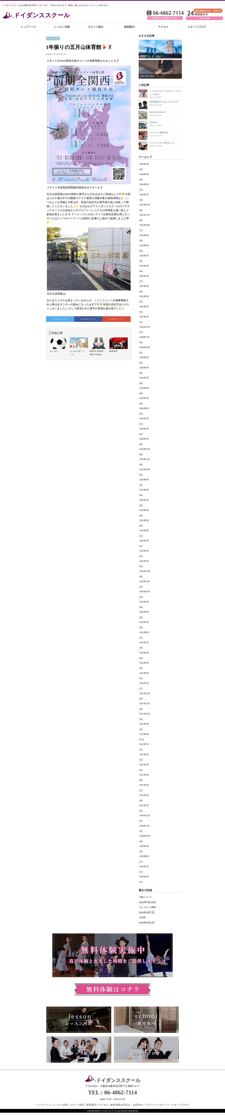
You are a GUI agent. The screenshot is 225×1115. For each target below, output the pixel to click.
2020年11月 (144, 826)
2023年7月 (144, 500)
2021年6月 (144, 754)
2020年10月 (144, 836)
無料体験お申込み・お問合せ (126, 1104)
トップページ (28, 26)
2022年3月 (144, 663)
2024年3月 (144, 418)
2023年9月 (144, 480)
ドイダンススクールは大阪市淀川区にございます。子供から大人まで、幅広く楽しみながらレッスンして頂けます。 (56, 5)
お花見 (142, 917)
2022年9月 (144, 602)
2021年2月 (144, 795)
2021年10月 (144, 714)
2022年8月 (144, 612)
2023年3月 (144, 541)
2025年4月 (144, 286)
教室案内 (129, 26)
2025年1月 (144, 317)
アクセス (163, 26)
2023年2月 (144, 551)
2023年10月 (144, 469)
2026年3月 (144, 174)
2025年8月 (144, 245)
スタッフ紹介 (96, 26)
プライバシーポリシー (157, 1104)
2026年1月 (144, 195)
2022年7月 (144, 622)
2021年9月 (144, 724)
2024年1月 (144, 439)
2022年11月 (144, 581)
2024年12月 (144, 327)
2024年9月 (144, 357)
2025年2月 (144, 307)
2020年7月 (144, 866)
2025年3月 (144, 296)
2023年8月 (144, 490)
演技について (145, 897)
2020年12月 (144, 815)
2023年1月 (144, 561)
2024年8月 (144, 368)
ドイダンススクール (42, 15)
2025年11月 (144, 215)
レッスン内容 (62, 26)
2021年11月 (144, 703)
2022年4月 (144, 653)
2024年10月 (144, 347)
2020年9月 (144, 846)
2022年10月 (144, 591)
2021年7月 (144, 744)
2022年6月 (144, 632)
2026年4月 (144, 164)
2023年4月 (144, 530)
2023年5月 (144, 520)
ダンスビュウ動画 (147, 907)
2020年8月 (144, 856)
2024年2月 (144, 429)
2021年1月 (144, 805)
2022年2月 (144, 673)
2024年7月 (144, 378)
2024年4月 (144, 408)
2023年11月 (144, 459)
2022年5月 (144, 642)
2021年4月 (144, 775)
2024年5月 (144, 398)
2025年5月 (144, 276)
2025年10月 (144, 225)
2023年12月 (144, 449)
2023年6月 (144, 510)
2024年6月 (144, 388)
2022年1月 (144, 683)
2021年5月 (144, 765)
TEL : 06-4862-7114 (112, 1092)
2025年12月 (144, 205)
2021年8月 (144, 734)
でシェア (60, 319)
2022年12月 (144, 571)
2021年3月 (144, 785)
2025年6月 (144, 266)
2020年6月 (144, 877)
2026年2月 (144, 184)
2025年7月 (144, 256)
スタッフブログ (197, 26)
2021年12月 (144, 693)
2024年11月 (144, 337)
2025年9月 (144, 235)
